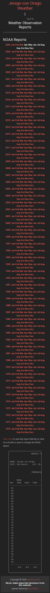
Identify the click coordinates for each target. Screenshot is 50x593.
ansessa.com (33, 579)
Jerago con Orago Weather (25, 6)
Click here (7, 439)
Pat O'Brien (33, 588)
